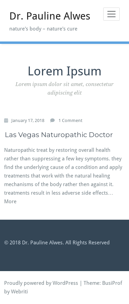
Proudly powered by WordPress (41, 283)
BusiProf (112, 283)
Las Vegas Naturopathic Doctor (59, 135)
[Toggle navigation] (111, 14)
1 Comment (70, 120)
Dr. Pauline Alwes (49, 16)
